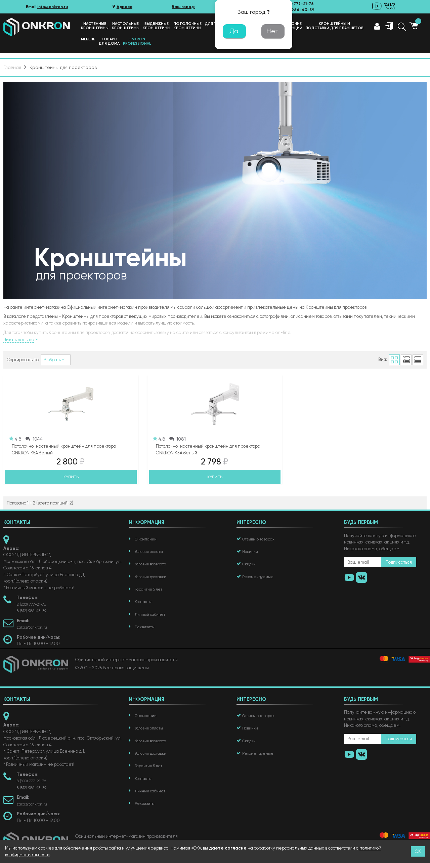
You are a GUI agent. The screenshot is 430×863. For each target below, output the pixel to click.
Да (233, 31)
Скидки (249, 564)
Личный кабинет (150, 614)
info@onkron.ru (52, 6)
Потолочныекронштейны (188, 26)
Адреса (121, 6)
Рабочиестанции (293, 26)
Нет (272, 31)
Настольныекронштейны (125, 26)
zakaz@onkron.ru (32, 627)
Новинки (250, 552)
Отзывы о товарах (258, 539)
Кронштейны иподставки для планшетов (334, 26)
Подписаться (398, 562)
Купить (71, 477)
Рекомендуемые (257, 577)
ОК (418, 851)
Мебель (88, 39)
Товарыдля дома (109, 41)
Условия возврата (150, 564)
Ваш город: (183, 6)
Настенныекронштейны (95, 26)
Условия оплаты (149, 552)
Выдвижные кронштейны (156, 26)
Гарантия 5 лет (148, 589)
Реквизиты (145, 627)
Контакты (143, 602)
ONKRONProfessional (137, 41)
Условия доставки (150, 577)
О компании (146, 539)
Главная (12, 67)
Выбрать (56, 359)
